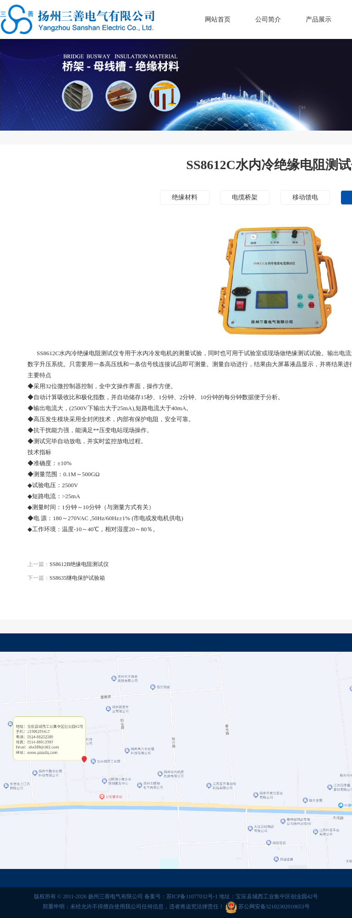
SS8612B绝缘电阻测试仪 (79, 564)
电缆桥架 (245, 197)
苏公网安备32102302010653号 (274, 907)
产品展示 (318, 19)
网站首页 (218, 19)
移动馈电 (305, 197)
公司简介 (268, 19)
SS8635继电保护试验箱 (77, 578)
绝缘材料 (185, 197)
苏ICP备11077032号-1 (192, 896)
